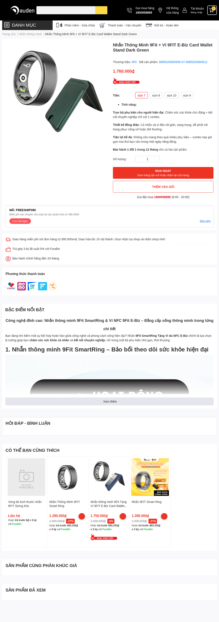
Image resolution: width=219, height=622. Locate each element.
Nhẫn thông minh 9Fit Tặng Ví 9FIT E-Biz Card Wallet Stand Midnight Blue (109, 506)
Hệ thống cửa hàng (172, 10)
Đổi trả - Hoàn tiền (166, 25)
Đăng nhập (196, 12)
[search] (101, 10)
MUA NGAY (163, 173)
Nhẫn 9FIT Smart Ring (146, 502)
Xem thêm (110, 401)
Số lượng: (120, 159)
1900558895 (143, 12)
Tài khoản (197, 8)
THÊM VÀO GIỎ (163, 187)
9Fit (134, 62)
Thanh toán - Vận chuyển (124, 25)
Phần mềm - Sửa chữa (80, 25)
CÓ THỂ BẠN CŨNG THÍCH (32, 450)
